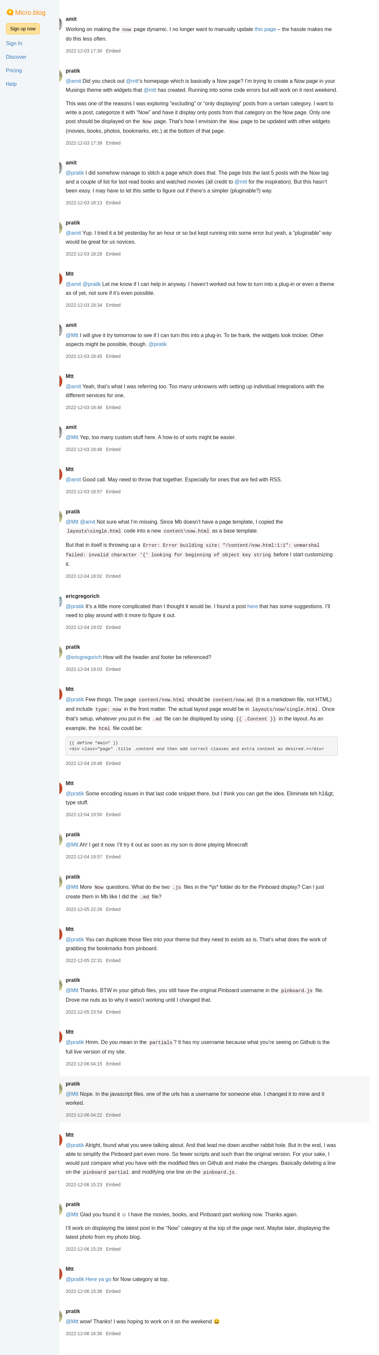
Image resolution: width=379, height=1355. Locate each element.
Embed (131, 50)
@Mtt (89, 344)
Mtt (87, 283)
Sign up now (23, 28)
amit (88, 19)
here (270, 615)
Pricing (14, 70)
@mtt (150, 81)
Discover (16, 57)
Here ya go (116, 1288)
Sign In (14, 43)
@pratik (92, 182)
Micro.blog (30, 12)
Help (11, 84)
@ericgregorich (101, 666)
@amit (91, 81)
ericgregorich (100, 605)
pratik (90, 71)
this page (283, 29)
